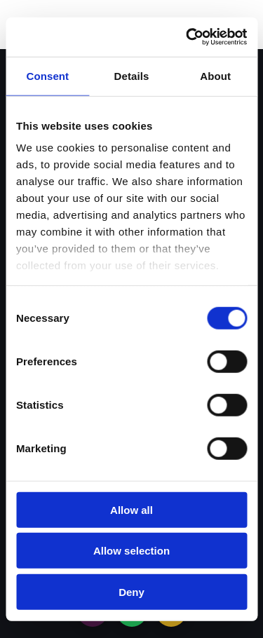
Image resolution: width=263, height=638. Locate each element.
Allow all (131, 509)
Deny (131, 591)
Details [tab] (131, 75)
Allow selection (131, 551)
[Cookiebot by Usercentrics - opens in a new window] (187, 37)
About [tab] (215, 75)
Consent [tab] (47, 75)
